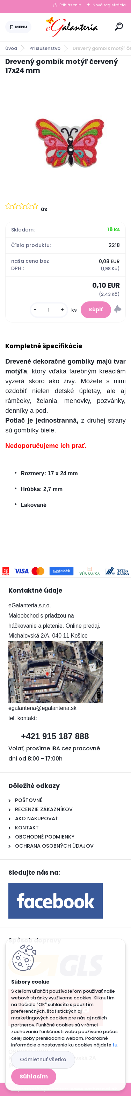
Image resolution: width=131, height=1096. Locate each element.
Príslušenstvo (44, 48)
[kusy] (49, 310)
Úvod (11, 48)
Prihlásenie (70, 5)
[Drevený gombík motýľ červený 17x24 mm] (65, 138)
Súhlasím (34, 1076)
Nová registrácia (109, 5)
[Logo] (72, 27)
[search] (119, 26)
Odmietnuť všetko (43, 1059)
